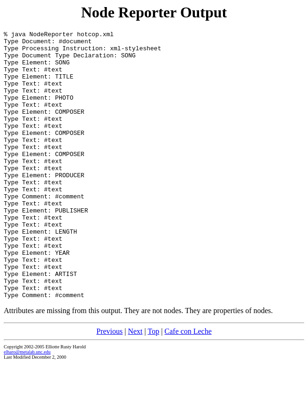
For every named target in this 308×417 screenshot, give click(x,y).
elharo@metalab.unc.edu (27, 405)
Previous (109, 385)
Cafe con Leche (187, 385)
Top (153, 385)
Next (135, 385)
